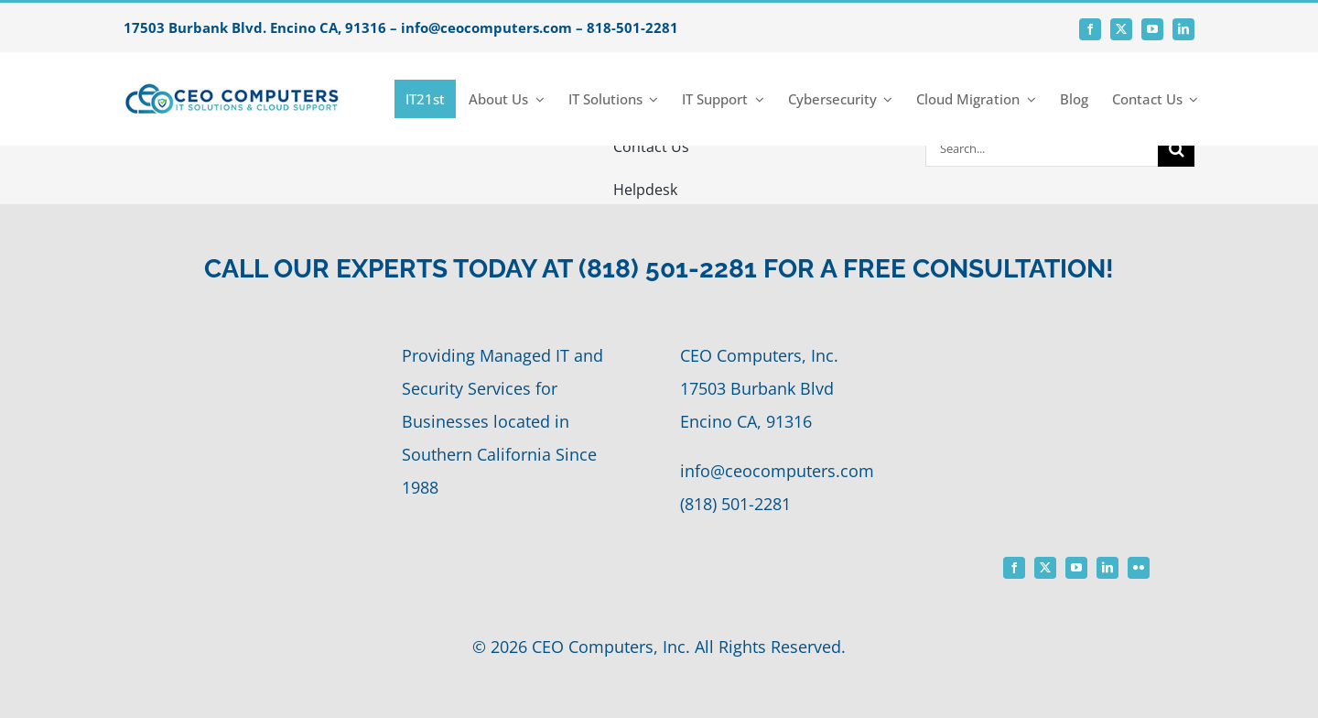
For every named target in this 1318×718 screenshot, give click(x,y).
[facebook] (1090, 29)
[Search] (1176, 148)
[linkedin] (1183, 29)
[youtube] (1152, 29)
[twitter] (1121, 29)
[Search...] (1041, 148)
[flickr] (1139, 568)
